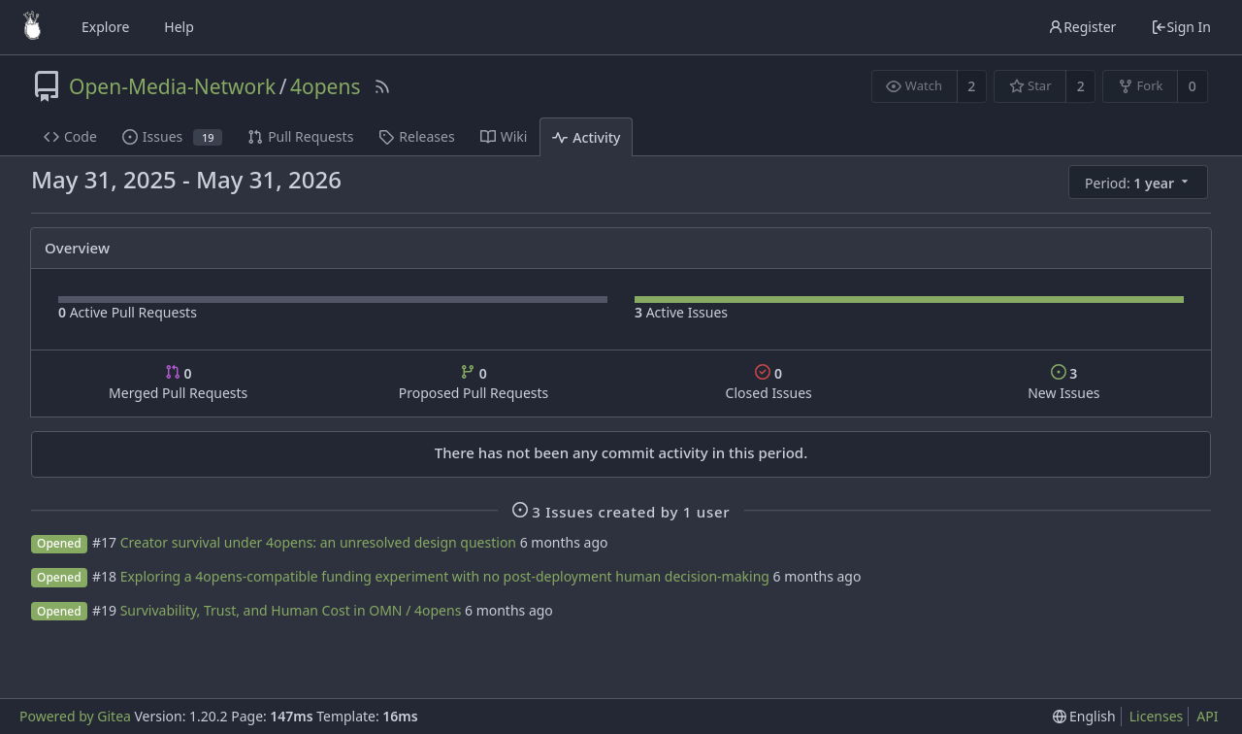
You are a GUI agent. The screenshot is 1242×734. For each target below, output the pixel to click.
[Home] (32, 27)
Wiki (504, 136)
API (1207, 716)
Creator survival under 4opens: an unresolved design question (318, 542)
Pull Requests (300, 136)
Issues (172, 136)
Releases (416, 136)
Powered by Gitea (75, 716)
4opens (325, 86)
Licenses (1156, 716)
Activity (586, 137)
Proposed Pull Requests (474, 383)
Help (179, 26)
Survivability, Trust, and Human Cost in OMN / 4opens (291, 610)
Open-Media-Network (172, 86)
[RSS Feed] (382, 86)
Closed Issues (769, 383)
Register (1082, 26)
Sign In (1181, 26)
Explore (105, 26)
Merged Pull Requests (178, 383)
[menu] (1139, 182)
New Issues (1063, 383)
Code (70, 136)
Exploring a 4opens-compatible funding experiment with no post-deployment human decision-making (444, 576)
